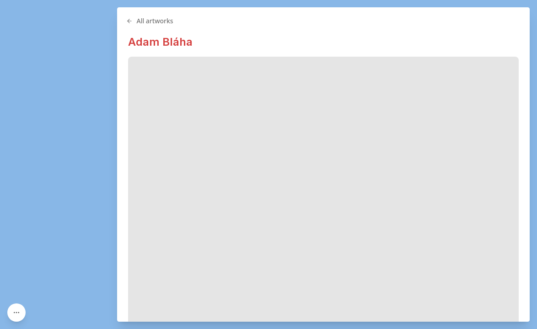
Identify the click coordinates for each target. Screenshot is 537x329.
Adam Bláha (265, 41)
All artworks (254, 20)
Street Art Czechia (296, 310)
